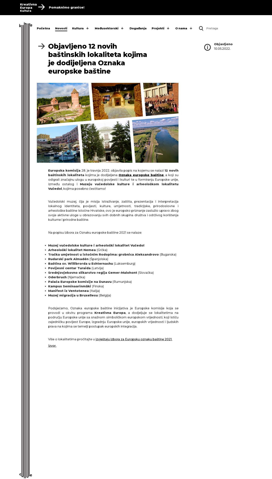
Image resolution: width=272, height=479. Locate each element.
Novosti (61, 28)
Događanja (138, 28)
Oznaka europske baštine (141, 175)
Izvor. (52, 346)
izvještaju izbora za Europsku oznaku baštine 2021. (134, 339)
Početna (43, 28)
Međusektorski (106, 28)
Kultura (78, 28)
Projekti (158, 28)
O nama (181, 28)
